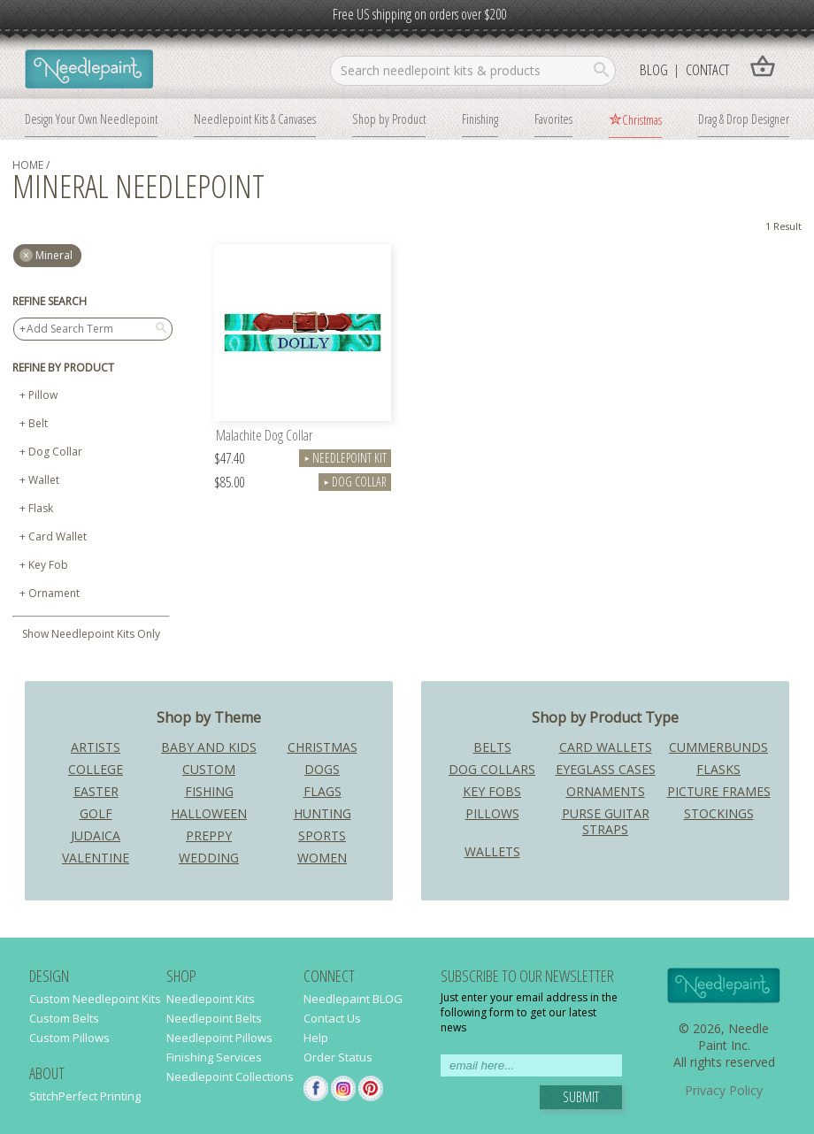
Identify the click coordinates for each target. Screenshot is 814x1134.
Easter (96, 791)
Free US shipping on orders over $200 (419, 14)
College (95, 769)
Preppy (209, 835)
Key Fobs (492, 791)
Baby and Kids (209, 747)
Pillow (43, 394)
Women (322, 857)
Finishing (480, 118)
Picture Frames (719, 791)
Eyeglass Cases (606, 769)
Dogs (322, 769)
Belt (38, 423)
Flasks (718, 769)
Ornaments (605, 791)
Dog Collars (492, 769)
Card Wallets (605, 747)
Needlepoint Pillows (219, 1038)
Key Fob (48, 564)
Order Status (337, 1057)
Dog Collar (55, 451)
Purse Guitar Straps (605, 821)
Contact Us (332, 1018)
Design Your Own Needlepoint (91, 118)
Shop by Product (389, 118)
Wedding (209, 857)
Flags (322, 791)
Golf (96, 813)
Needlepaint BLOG (353, 999)
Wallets (492, 851)
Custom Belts (64, 1018)
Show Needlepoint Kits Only (91, 633)
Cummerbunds (718, 747)
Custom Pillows (69, 1038)
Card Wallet (57, 536)
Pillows (492, 813)
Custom (208, 769)
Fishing (209, 791)
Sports (322, 835)
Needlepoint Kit (345, 457)
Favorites (553, 118)
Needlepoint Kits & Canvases (255, 118)
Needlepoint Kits (210, 999)
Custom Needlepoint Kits (95, 999)
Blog (654, 69)
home (27, 164)
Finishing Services (214, 1057)
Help (315, 1038)
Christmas (642, 119)
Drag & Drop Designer (743, 118)
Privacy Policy (724, 1090)
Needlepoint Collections (230, 1076)
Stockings (719, 813)
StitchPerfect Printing (85, 1096)
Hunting (322, 813)
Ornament (54, 593)
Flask (40, 508)
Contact (707, 69)
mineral (54, 255)
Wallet (43, 479)
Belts (492, 747)
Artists (95, 747)
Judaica (95, 835)
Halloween (209, 813)
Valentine (95, 857)
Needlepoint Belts (214, 1018)
